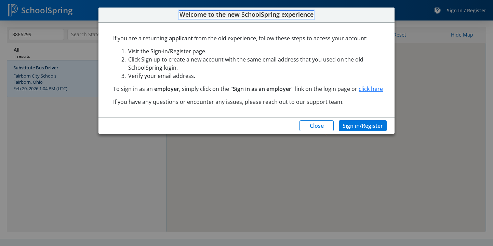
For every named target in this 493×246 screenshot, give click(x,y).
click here (371, 89)
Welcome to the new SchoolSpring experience (246, 14)
